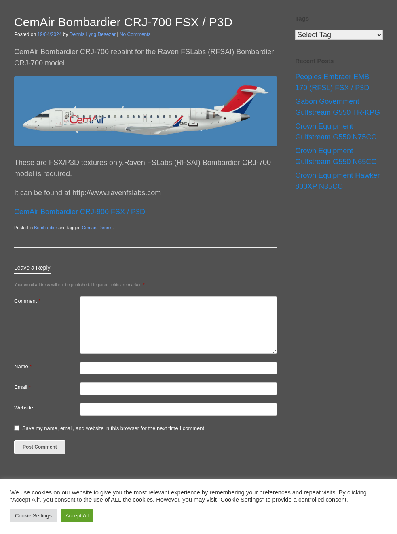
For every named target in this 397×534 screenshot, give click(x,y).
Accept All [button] (77, 516)
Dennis (105, 227)
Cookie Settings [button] (33, 516)
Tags (302, 18)
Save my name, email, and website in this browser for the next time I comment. (114, 428)
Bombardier (45, 227)
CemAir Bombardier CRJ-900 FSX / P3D (79, 212)
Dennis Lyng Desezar (93, 34)
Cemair (89, 227)
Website (23, 408)
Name (23, 366)
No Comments (135, 34)
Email (22, 387)
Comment (27, 301)
